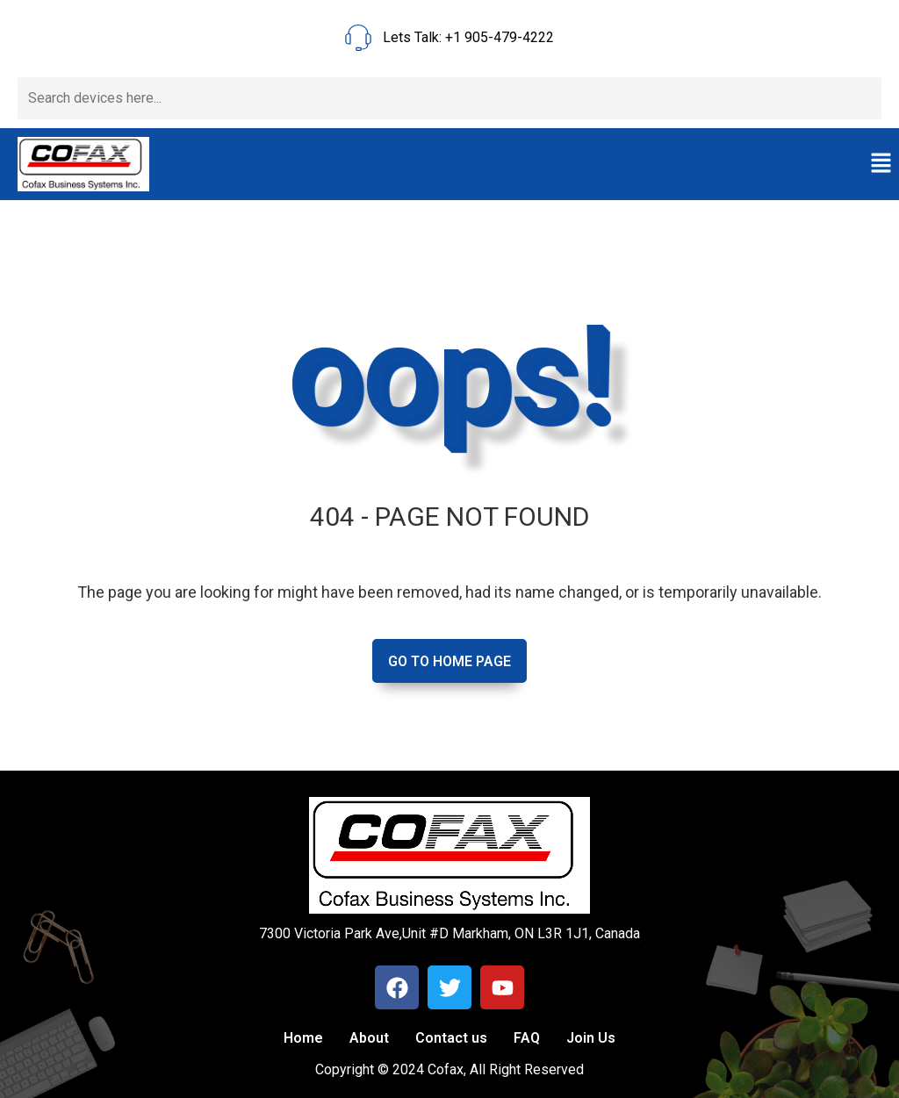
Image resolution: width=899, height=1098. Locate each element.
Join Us (590, 1038)
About (369, 1038)
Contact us (451, 1038)
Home (303, 1038)
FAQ (527, 1038)
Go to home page (449, 661)
